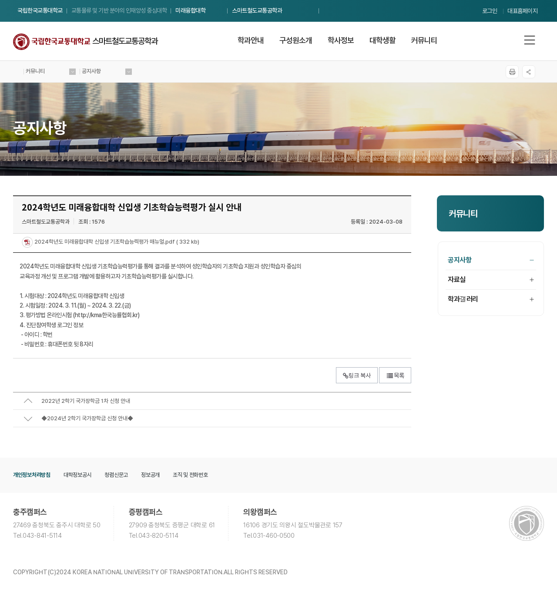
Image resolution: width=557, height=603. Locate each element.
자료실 (491, 279)
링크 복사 (357, 375)
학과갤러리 (491, 299)
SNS (528, 71)
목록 (395, 375)
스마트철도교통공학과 (257, 10)
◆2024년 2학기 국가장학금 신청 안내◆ (87, 418)
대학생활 (382, 40)
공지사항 (491, 260)
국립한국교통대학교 (40, 10)
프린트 (512, 71)
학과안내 (251, 40)
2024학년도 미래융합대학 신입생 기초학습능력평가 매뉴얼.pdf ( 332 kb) (116, 242)
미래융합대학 (190, 10)
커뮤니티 (424, 40)
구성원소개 (295, 40)
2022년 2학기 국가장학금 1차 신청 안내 (85, 401)
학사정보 (341, 40)
